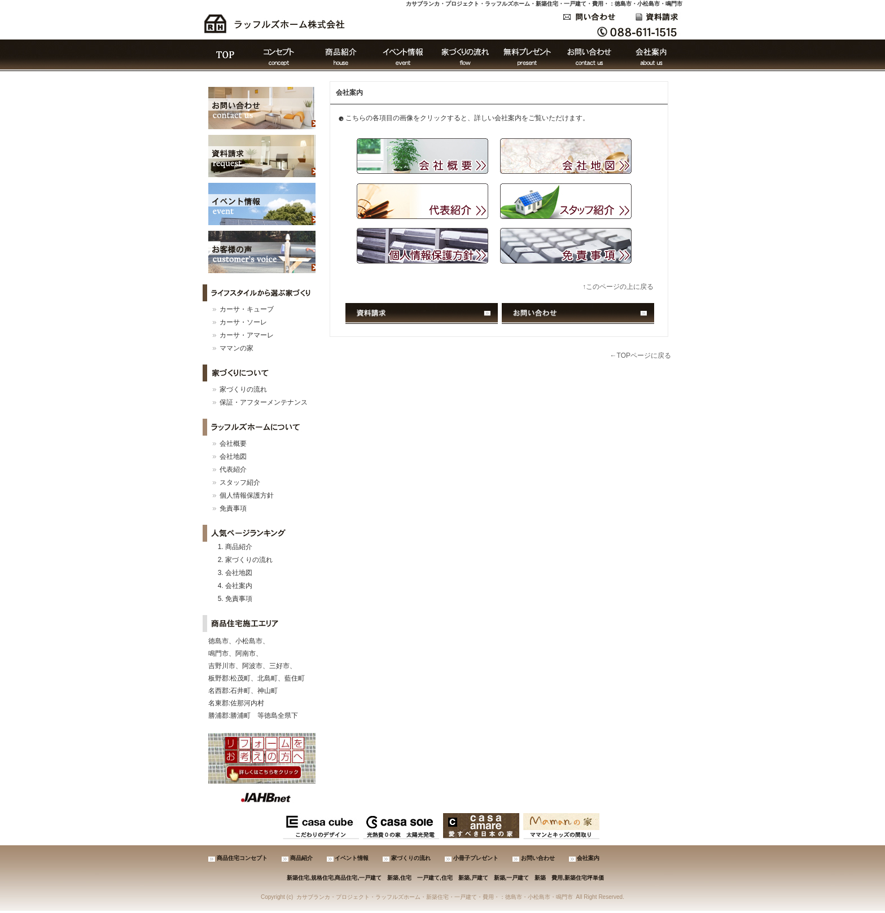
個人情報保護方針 (247, 495)
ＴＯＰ (225, 55)
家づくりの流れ (465, 55)
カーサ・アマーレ (247, 335)
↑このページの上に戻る (618, 287)
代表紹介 (233, 469)
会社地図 (233, 456)
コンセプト (279, 55)
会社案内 (651, 55)
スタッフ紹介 (240, 482)
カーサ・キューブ (247, 309)
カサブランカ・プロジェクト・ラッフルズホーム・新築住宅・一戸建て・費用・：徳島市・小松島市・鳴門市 (544, 4)
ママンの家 (236, 348)
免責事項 (233, 508)
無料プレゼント (527, 55)
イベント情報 (403, 55)
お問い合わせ (589, 55)
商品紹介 (341, 55)
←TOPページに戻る (640, 355)
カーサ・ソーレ (243, 322)
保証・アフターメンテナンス (264, 402)
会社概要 (233, 443)
